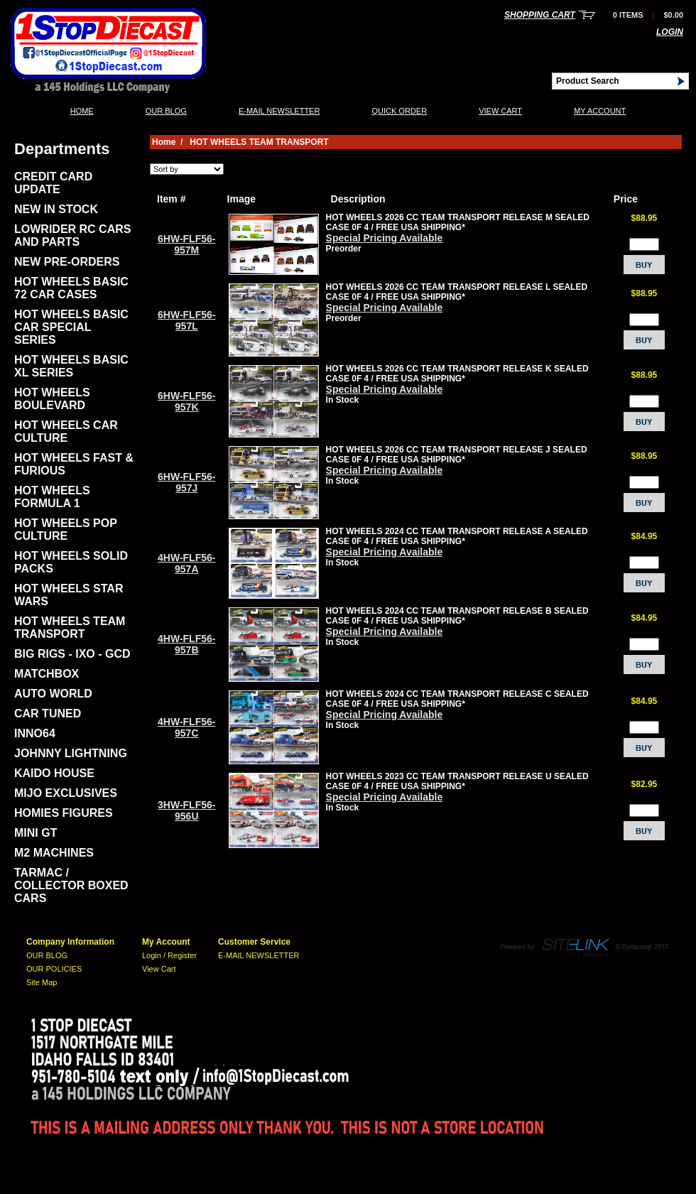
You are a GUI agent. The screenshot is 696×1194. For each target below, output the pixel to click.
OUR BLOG (166, 111)
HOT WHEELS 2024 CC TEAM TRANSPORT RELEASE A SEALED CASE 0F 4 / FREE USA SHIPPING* (457, 536)
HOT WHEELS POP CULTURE (65, 529)
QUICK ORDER (399, 111)
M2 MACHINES (54, 853)
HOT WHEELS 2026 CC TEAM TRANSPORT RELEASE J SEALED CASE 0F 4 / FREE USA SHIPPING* (456, 455)
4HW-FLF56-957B (186, 644)
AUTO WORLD (53, 694)
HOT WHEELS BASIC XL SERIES (71, 366)
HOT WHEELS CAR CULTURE (66, 431)
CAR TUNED (47, 713)
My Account (600, 111)
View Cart (500, 111)
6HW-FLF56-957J (186, 482)
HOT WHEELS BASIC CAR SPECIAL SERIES (71, 327)
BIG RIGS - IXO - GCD (72, 654)
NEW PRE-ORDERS (66, 262)
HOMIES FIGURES (63, 813)
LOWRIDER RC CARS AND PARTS (72, 235)
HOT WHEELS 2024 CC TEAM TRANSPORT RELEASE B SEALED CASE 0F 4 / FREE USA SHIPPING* (457, 616)
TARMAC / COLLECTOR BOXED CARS (71, 885)
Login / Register (169, 955)
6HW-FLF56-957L (186, 320)
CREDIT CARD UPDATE (53, 182)
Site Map (41, 982)
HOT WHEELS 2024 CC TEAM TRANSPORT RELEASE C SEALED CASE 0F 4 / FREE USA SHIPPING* (457, 699)
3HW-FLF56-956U (186, 810)
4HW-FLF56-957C (186, 727)
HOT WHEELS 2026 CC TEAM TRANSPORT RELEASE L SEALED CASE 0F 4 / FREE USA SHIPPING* (457, 292)
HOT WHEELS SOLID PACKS (71, 562)
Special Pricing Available (384, 238)
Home (82, 111)
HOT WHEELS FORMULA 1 (52, 496)
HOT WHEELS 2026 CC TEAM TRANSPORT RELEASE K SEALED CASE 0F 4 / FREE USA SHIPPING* (457, 374)
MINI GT (35, 833)
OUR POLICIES (54, 969)
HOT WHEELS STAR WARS (68, 594)
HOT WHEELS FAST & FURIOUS (74, 464)
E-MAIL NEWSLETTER (279, 111)
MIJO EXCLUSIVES (65, 793)
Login (669, 32)
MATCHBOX (46, 674)
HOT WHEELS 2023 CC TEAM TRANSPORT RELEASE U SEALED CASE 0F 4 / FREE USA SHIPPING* (457, 781)
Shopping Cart (539, 15)
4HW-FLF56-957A (186, 563)
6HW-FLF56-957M (186, 244)
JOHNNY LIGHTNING (70, 753)
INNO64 (34, 733)
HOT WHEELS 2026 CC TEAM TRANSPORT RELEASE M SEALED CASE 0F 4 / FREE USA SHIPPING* (457, 222)
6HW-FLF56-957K (186, 401)
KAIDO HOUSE (54, 773)
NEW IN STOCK (56, 209)
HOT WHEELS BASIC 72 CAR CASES (71, 288)
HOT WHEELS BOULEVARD (52, 398)
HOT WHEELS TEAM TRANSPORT (69, 627)
